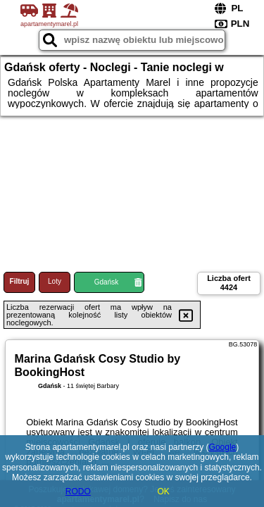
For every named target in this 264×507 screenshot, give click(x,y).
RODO (78, 491)
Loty (54, 281)
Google (223, 447)
